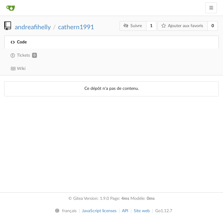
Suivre (132, 26)
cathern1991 (76, 27)
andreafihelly (33, 27)
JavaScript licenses (99, 211)
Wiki (18, 68)
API (125, 211)
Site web (142, 211)
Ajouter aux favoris (182, 26)
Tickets (24, 55)
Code (19, 42)
